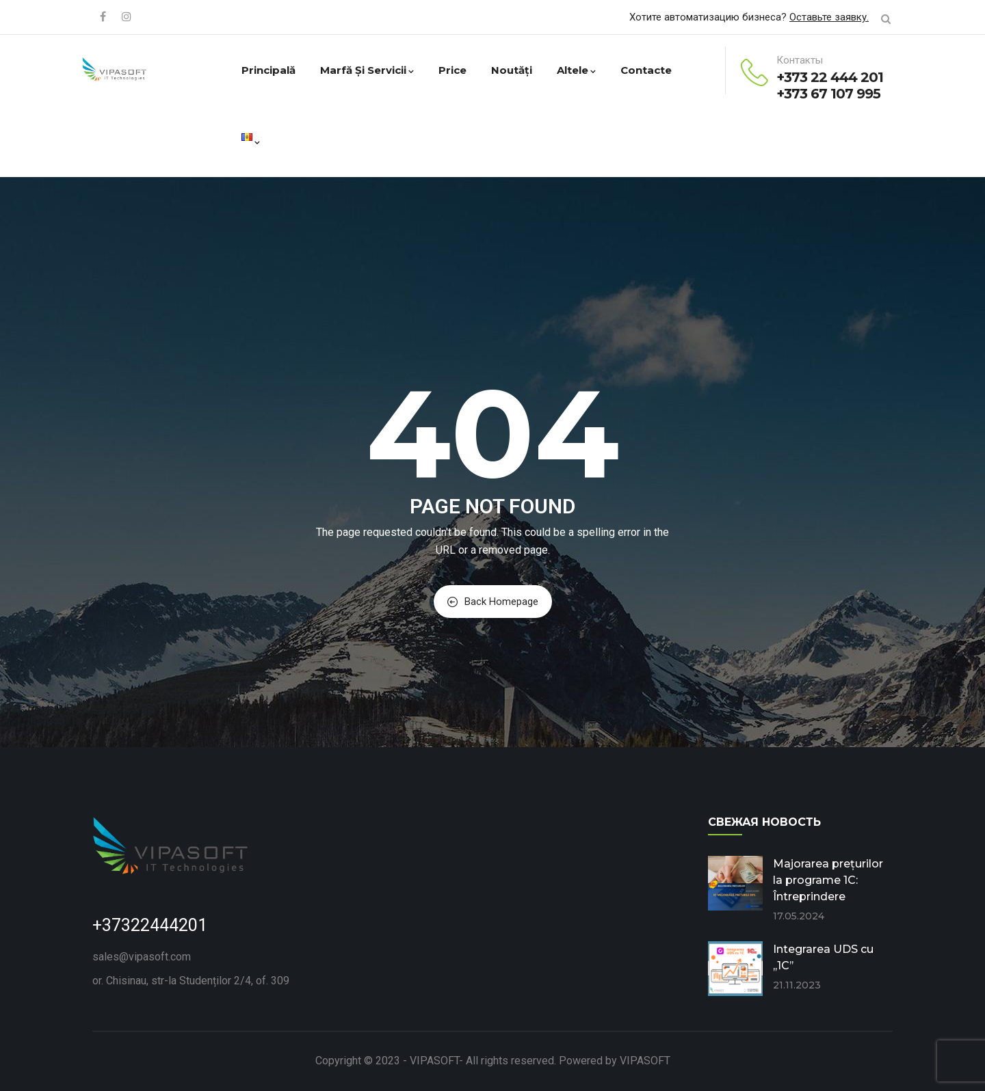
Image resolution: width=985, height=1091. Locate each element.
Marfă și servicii (367, 70)
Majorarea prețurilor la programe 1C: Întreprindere (828, 880)
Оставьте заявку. (829, 17)
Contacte (646, 70)
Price (452, 70)
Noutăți (511, 70)
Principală (268, 70)
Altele (576, 70)
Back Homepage (492, 601)
